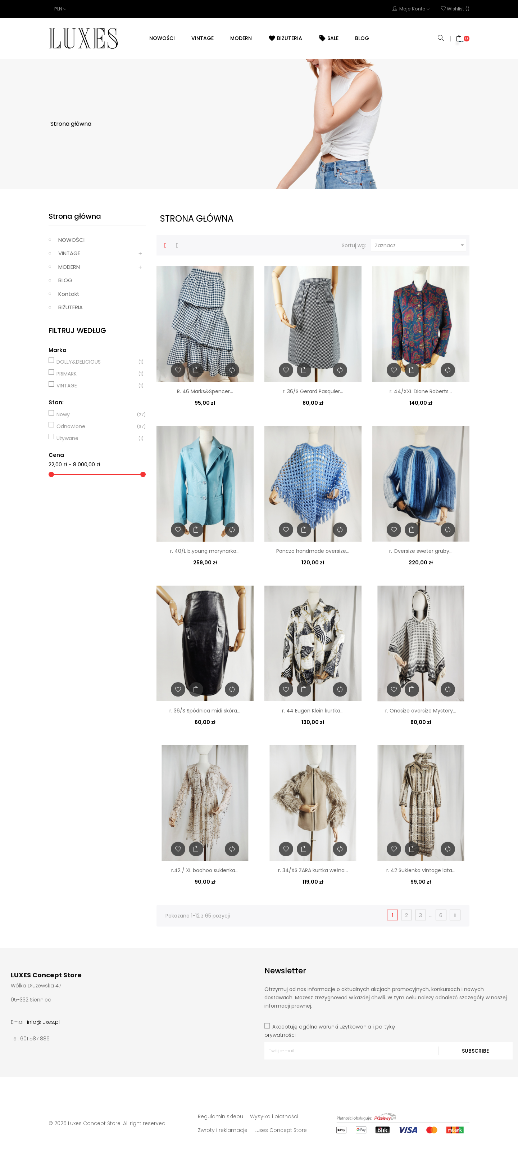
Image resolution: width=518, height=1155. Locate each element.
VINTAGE (69, 253)
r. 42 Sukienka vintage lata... (420, 870)
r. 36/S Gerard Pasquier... (313, 391)
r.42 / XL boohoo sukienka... (204, 870)
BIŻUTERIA (70, 307)
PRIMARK (96, 373)
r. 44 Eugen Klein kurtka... (313, 710)
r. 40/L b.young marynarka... (205, 551)
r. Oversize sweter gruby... (421, 551)
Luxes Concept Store (280, 1130)
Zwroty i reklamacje (222, 1130)
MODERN (69, 267)
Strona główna (75, 216)
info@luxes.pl (43, 1022)
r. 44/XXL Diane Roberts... (421, 391)
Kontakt (68, 294)
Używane (96, 438)
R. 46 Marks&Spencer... (205, 391)
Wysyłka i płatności (274, 1116)
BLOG (65, 280)
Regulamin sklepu (220, 1116)
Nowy (96, 414)
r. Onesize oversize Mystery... (420, 710)
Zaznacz (420, 245)
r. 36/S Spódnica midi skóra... (204, 710)
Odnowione (96, 426)
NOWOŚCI (71, 240)
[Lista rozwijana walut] (60, 9)
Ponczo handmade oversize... (312, 551)
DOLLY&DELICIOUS (96, 361)
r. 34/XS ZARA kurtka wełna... (313, 870)
